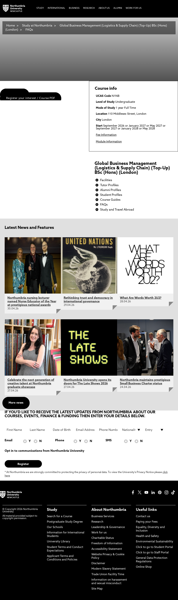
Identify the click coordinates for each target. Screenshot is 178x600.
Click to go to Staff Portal (152, 552)
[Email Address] (85, 430)
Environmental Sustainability (154, 541)
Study (52, 510)
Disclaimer (98, 563)
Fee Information (106, 135)
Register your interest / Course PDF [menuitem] (30, 98)
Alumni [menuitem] (117, 8)
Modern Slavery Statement (108, 569)
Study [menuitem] (40, 8)
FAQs (29, 29)
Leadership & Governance (108, 527)
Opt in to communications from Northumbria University (44, 450)
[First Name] (16, 430)
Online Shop (144, 567)
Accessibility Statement (106, 549)
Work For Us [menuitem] (134, 8)
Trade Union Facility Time (107, 574)
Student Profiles (111, 195)
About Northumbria (108, 510)
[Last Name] (39, 430)
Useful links (146, 510)
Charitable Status (102, 538)
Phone (59, 440)
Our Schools (55, 527)
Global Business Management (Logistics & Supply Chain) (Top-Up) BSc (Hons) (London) (86, 27)
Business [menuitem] (74, 8)
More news (16, 403)
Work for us (99, 532)
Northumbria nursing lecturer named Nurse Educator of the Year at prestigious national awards (31, 302)
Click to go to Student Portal (154, 547)
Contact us (143, 516)
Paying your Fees (147, 522)
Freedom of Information (107, 543)
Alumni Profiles (110, 190)
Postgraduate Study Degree (65, 522)
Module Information (109, 141)
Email (8, 440)
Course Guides (110, 199)
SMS (109, 440)
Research (97, 522)
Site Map (97, 589)
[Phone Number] (108, 430)
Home (10, 25)
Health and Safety (147, 536)
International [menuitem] (56, 8)
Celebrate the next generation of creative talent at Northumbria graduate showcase (30, 384)
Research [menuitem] (89, 8)
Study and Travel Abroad (117, 209)
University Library (58, 541)
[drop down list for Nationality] (131, 430)
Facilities (106, 180)
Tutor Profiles (109, 185)
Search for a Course (59, 516)
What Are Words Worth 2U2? (140, 298)
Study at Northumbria (37, 25)
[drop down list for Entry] (154, 430)
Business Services (102, 516)
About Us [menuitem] (104, 8)
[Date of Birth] (62, 430)
